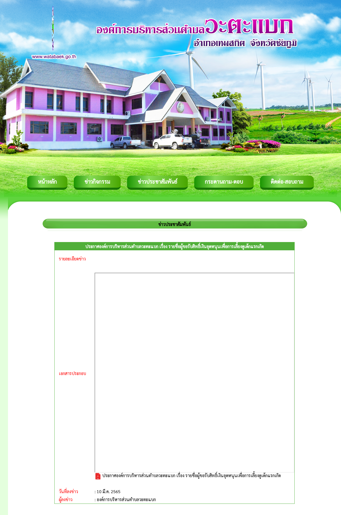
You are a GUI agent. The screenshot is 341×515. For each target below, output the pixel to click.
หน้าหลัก (47, 181)
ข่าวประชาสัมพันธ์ (157, 181)
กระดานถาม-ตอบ (224, 181)
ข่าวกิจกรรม (97, 181)
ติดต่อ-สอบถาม (287, 181)
